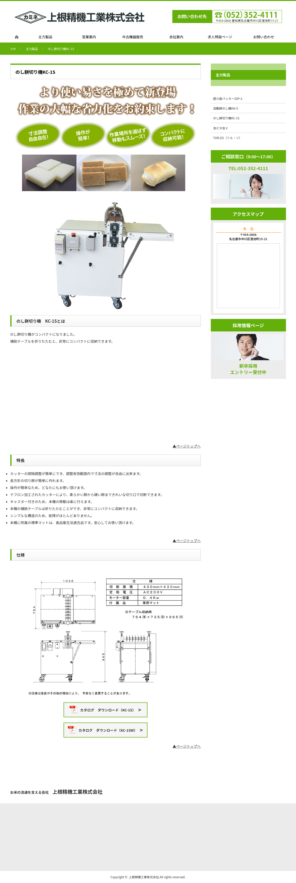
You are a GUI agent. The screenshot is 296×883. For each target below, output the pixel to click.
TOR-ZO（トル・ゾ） (227, 138)
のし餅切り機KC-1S (226, 118)
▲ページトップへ (187, 446)
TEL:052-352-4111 (248, 168)
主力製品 (32, 49)
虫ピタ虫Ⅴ (220, 128)
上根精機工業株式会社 (144, 877)
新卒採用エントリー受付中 (248, 368)
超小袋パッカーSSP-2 (227, 98)
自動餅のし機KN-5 (225, 108)
